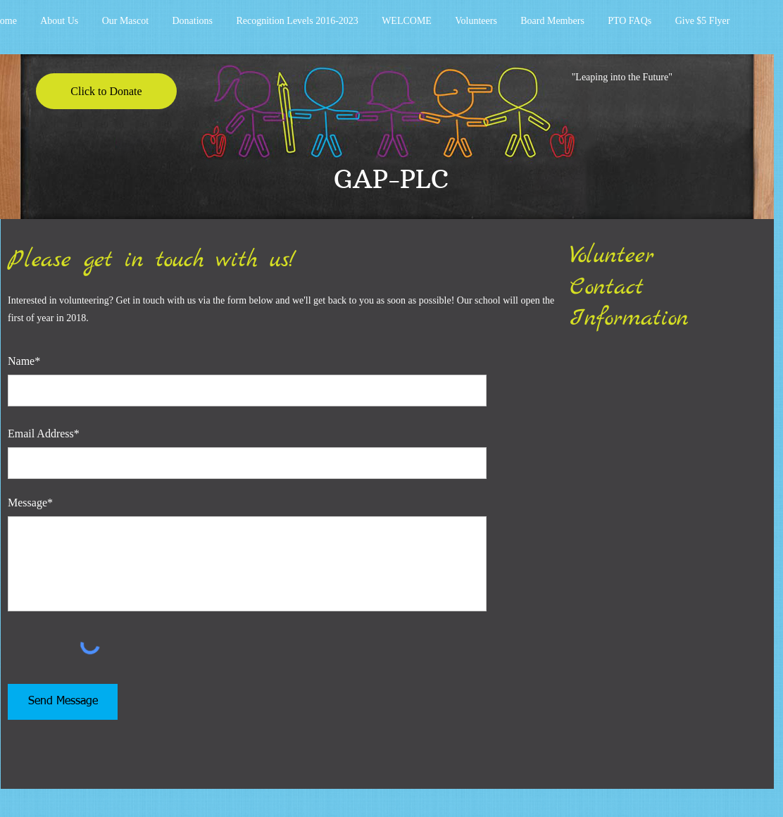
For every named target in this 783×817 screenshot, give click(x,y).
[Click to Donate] (106, 91)
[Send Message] (63, 702)
